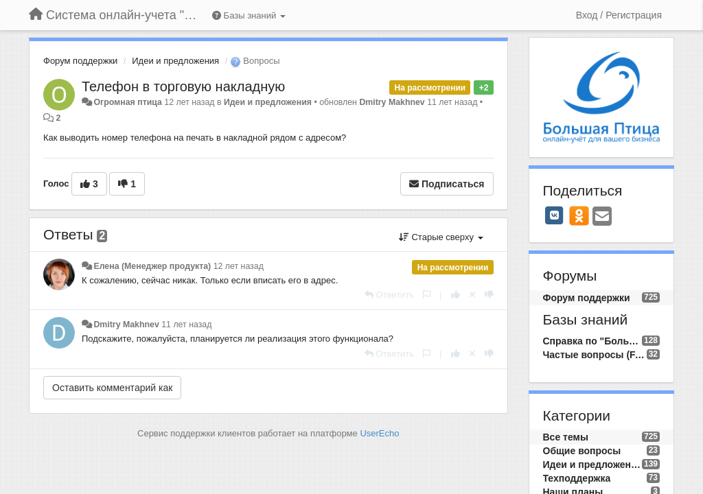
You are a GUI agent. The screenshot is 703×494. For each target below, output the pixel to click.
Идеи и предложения (175, 61)
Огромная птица (127, 102)
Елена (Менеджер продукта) (152, 266)
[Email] (602, 217)
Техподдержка (577, 478)
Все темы (565, 437)
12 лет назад (239, 266)
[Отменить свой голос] (472, 295)
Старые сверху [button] (441, 237)
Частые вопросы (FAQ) (595, 354)
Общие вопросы (582, 450)
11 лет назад (186, 324)
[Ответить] (389, 295)
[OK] (579, 215)
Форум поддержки (80, 61)
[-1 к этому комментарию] (489, 295)
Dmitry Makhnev (391, 102)
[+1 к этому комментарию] (455, 295)
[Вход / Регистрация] (619, 15)
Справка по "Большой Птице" (592, 341)
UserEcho (379, 433)
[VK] (555, 215)
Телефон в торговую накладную (183, 86)
